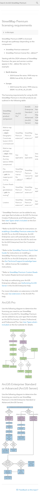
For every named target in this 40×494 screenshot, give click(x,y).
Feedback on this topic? (28, 490)
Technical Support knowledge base (20, 262)
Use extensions (14, 294)
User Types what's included (16, 221)
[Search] (37, 3)
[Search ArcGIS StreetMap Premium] (18, 3)
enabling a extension (18, 232)
